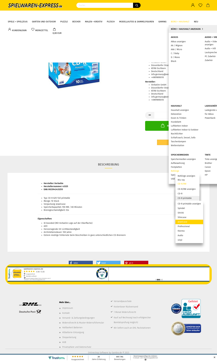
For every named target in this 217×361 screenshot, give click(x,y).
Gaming (162, 14)
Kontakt (66, 313)
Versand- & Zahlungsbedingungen (78, 318)
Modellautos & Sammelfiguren (136, 14)
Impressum (67, 308)
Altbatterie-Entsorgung (73, 332)
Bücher (76, 14)
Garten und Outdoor (44, 14)
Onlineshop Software (98, 352)
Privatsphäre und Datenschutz (76, 347)
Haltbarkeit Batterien (72, 327)
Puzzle (64, 14)
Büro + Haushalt (180, 14)
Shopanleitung (69, 337)
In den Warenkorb (173, 125)
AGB (64, 342)
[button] (81, 263)
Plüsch (111, 14)
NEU (196, 14)
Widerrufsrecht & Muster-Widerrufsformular (83, 322)
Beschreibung (108, 164)
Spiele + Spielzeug (17, 14)
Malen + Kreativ (93, 14)
